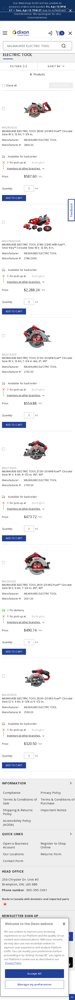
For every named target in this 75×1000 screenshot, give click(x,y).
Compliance (12, 793)
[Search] (37, 45)
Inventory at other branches (24, 168)
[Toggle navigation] (5, 33)
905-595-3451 (36, 890)
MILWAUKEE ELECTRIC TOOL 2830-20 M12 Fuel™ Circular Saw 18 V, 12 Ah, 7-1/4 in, (37, 132)
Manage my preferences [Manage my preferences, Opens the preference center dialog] (35, 984)
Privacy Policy (51, 793)
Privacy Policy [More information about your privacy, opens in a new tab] (13, 963)
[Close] (64, 923)
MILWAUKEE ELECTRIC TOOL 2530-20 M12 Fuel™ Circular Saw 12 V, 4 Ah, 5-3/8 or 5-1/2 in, (37, 700)
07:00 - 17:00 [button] (61, 9)
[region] (34, 957)
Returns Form (51, 854)
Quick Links (37, 834)
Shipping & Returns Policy (18, 812)
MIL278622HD (11, 241)
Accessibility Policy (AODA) (17, 822)
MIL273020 (9, 468)
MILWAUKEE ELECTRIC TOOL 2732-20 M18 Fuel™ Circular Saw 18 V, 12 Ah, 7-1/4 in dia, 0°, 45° (37, 359)
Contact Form (13, 861)
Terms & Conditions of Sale (20, 801)
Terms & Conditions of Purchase (57, 801)
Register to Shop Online (53, 845)
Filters (18, 66)
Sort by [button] (54, 66)
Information (37, 783)
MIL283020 (9, 127)
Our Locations (13, 854)
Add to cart (14, 198)
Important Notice (54, 810)
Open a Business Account (15, 845)
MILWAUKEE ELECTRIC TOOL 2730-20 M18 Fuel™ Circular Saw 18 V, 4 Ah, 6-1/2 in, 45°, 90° (37, 473)
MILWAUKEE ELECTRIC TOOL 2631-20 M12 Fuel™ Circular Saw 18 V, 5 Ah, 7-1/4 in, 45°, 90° (37, 586)
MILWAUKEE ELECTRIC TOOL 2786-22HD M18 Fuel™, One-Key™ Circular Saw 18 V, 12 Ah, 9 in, (34, 246)
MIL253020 (9, 695)
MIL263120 (9, 581)
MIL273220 (9, 354)
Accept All (34, 973)
